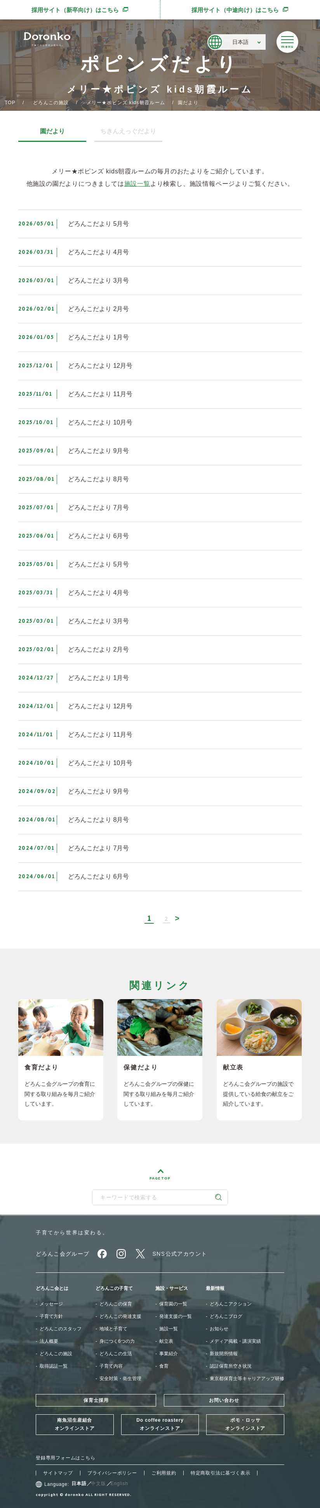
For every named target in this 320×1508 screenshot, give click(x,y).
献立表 (166, 1341)
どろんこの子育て (114, 1288)
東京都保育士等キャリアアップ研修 (247, 1378)
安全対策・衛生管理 (120, 1378)
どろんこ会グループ (63, 1254)
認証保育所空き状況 (231, 1366)
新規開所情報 (224, 1353)
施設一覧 (137, 183)
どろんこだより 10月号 (100, 422)
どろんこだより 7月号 (98, 507)
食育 (164, 1366)
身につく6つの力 (117, 1341)
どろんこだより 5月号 (98, 223)
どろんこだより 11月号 (100, 394)
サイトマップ (58, 1473)
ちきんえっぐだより (128, 131)
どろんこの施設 (51, 102)
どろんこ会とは (52, 1288)
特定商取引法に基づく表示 (220, 1473)
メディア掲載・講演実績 (235, 1341)
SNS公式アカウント (180, 1254)
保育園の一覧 (173, 1304)
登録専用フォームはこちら (66, 1458)
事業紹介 (168, 1353)
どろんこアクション (231, 1304)
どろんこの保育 (115, 1304)
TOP (10, 102)
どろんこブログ (226, 1316)
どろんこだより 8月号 (98, 479)
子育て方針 (51, 1316)
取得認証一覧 (54, 1366)
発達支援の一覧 (175, 1316)
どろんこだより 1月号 (98, 337)
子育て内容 (111, 1366)
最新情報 (215, 1288)
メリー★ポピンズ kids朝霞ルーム (126, 102)
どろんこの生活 (115, 1353)
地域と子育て (113, 1329)
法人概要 (49, 1341)
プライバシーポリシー (112, 1473)
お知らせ (219, 1329)
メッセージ (51, 1304)
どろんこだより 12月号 (100, 365)
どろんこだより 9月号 (98, 450)
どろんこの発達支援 (120, 1316)
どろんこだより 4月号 (98, 252)
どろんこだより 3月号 (98, 280)
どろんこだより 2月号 (98, 309)
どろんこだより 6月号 (98, 536)
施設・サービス (171, 1288)
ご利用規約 (163, 1473)
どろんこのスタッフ (61, 1329)
